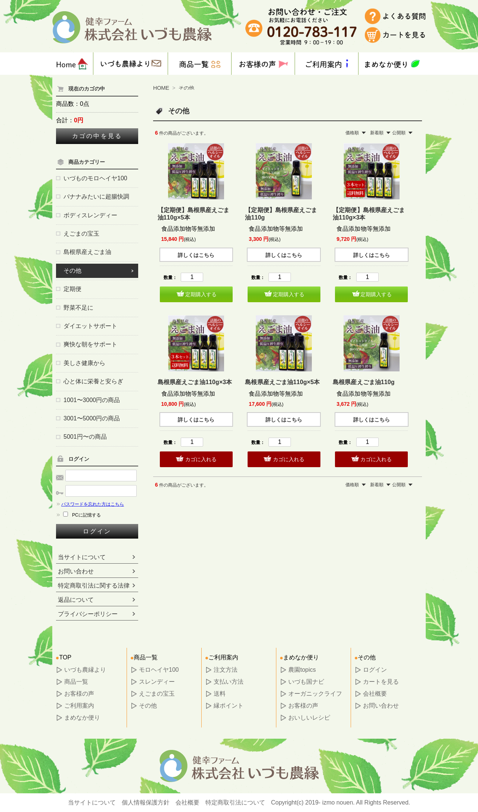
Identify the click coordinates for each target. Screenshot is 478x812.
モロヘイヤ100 (159, 670)
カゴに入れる (201, 459)
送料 (220, 693)
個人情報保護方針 (146, 802)
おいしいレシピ (309, 717)
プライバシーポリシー (88, 614)
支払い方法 (228, 681)
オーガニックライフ (315, 693)
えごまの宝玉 (157, 693)
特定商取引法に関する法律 (94, 585)
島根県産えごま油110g (363, 382)
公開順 (399, 132)
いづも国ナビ (306, 681)
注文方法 (226, 670)
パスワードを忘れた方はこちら (90, 504)
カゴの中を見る (97, 136)
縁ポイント (228, 705)
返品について (76, 600)
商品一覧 (76, 681)
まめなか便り (82, 717)
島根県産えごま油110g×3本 (195, 382)
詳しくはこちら (196, 255)
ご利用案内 (79, 705)
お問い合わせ (76, 571)
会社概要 (375, 693)
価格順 (352, 132)
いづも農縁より (85, 670)
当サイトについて (82, 557)
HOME (161, 88)
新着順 (377, 132)
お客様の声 (79, 693)
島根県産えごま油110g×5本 (282, 382)
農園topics (302, 670)
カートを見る (381, 681)
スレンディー (157, 681)
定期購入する (201, 294)
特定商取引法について (235, 802)
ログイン (97, 531)
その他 (186, 88)
